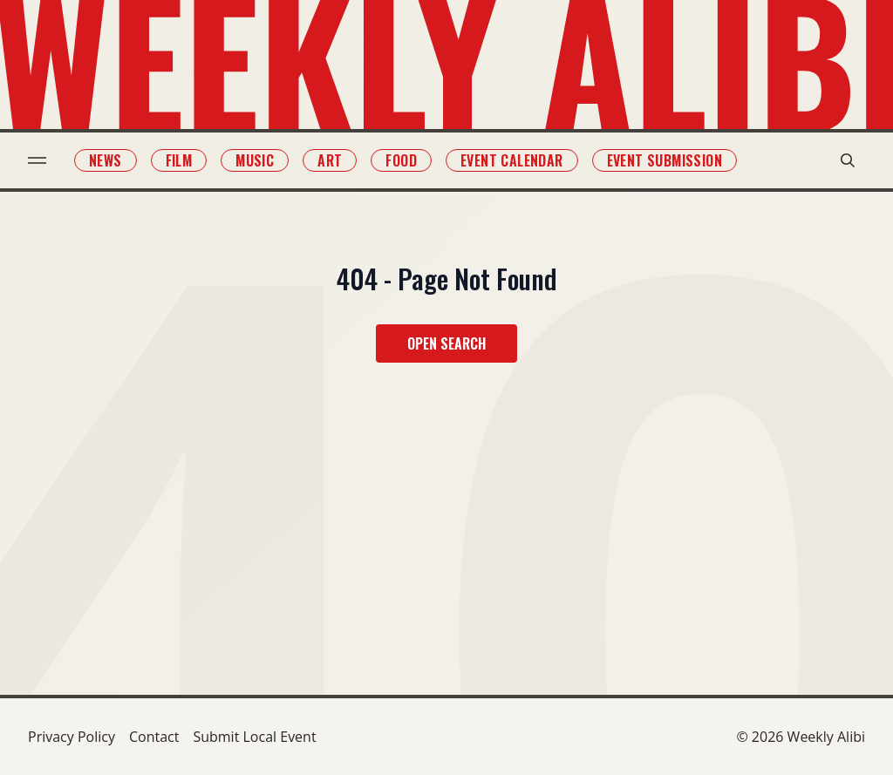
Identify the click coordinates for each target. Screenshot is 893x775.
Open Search (446, 343)
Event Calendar (511, 160)
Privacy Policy (71, 736)
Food (401, 160)
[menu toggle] (37, 160)
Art (329, 160)
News (105, 160)
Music (254, 160)
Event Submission (664, 160)
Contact (154, 736)
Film (179, 160)
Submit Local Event (254, 736)
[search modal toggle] (847, 160)
